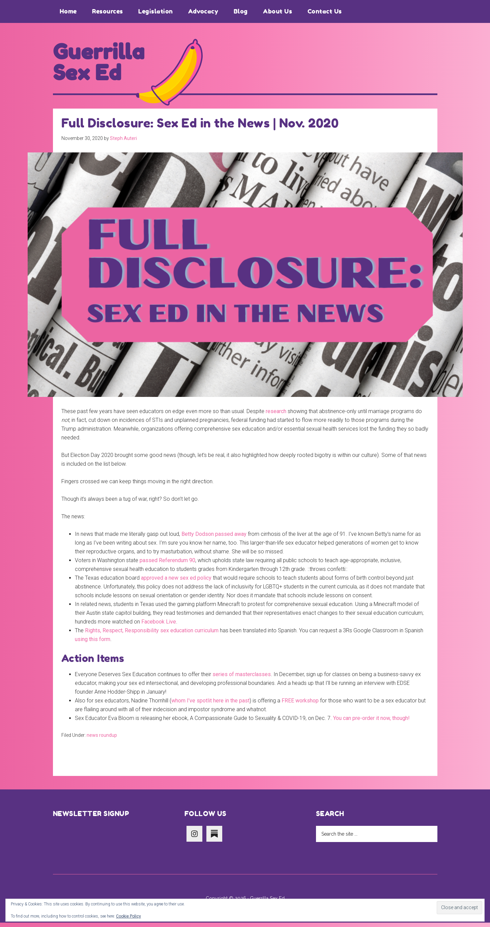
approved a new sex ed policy (176, 582)
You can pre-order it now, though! (371, 722)
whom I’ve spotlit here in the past (210, 705)
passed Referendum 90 (167, 564)
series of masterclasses (241, 678)
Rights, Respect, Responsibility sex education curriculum (152, 635)
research (276, 415)
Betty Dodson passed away (214, 538)
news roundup (102, 739)
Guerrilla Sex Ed (103, 65)
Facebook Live (158, 626)
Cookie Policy (128, 916)
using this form (92, 643)
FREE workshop (300, 705)
